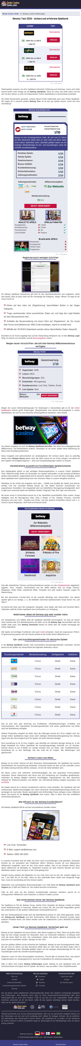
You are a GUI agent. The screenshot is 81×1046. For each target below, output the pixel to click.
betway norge (42, 1033)
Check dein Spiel (66, 976)
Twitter (40, 979)
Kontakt (14, 979)
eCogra (66, 979)
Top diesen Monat (61, 1044)
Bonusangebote (39, 338)
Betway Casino (53, 1033)
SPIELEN (53, 40)
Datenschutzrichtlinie (14, 982)
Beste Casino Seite (11, 14)
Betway (48, 1033)
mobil (42, 632)
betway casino (58, 1033)
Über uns (14, 976)
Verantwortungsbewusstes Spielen (14, 986)
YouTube (40, 986)
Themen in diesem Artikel (20, 1044)
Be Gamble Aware (66, 982)
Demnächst (54, 32)
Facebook (40, 976)
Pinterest (40, 982)
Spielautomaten (64, 585)
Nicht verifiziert (40, 206)
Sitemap (14, 989)
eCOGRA (5, 782)
